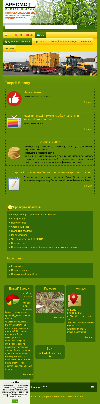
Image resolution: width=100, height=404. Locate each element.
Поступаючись (18, 222)
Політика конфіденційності (25, 274)
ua (40, 35)
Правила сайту (19, 270)
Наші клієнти (32, 92)
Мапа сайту (17, 266)
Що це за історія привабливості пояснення (33, 214)
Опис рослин (18, 218)
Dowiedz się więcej (14, 399)
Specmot (20, 6)
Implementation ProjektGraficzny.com (64, 396)
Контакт (9, 48)
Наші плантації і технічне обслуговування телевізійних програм (44, 247)
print (92, 387)
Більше (88, 102)
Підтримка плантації (21, 231)
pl (8, 35)
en (18, 35)
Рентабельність (19, 235)
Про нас (39, 41)
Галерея (86, 41)
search (85, 27)
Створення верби (20, 226)
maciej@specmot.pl (76, 332)
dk (29, 35)
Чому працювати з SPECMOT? (27, 239)
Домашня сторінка (19, 41)
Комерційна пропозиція (62, 41)
